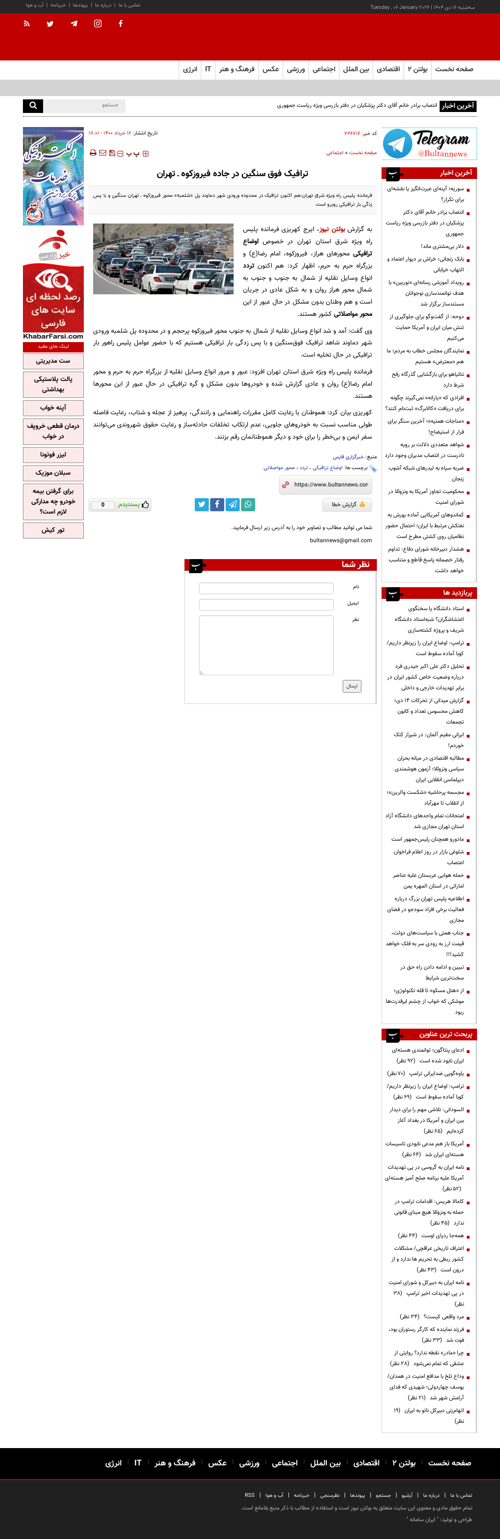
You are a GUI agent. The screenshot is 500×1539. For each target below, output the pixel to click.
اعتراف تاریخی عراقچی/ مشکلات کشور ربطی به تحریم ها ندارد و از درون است (427, 1259)
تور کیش (53, 530)
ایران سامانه (422, 1520)
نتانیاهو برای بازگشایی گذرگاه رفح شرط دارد (428, 379)
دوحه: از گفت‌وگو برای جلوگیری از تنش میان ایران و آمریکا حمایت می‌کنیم (427, 328)
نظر (355, 620)
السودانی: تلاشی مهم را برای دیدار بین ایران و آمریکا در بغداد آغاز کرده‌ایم (427, 1121)
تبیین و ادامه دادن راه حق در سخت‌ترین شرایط (432, 972)
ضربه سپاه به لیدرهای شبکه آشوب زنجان (426, 473)
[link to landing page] (430, 37)
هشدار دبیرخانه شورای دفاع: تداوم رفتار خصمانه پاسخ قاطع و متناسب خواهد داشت (426, 560)
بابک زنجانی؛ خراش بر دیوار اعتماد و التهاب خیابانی (425, 264)
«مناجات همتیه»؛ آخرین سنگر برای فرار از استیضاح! (426, 426)
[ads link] (429, 143)
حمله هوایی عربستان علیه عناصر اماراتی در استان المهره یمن (428, 880)
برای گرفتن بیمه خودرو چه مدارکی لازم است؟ (53, 501)
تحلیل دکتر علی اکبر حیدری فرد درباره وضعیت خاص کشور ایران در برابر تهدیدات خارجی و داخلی (425, 677)
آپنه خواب (53, 408)
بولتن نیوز (332, 229)
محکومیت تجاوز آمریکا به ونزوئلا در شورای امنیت (426, 497)
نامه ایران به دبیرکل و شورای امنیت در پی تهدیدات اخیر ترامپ (426, 1293)
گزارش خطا (348, 505)
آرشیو (407, 1496)
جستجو (383, 1496)
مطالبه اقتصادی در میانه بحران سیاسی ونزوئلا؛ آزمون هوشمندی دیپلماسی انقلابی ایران (429, 769)
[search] (33, 106)
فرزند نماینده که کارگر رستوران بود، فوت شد (426, 1335)
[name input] (266, 588)
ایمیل (353, 603)
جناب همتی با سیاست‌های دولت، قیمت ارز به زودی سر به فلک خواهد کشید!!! (425, 944)
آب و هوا (35, 5)
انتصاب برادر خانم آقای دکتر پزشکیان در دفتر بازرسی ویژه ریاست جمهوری (357, 105)
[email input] (266, 605)
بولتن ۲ (417, 69)
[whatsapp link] (248, 504)
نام (356, 587)
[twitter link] (202, 504)
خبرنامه (58, 5)
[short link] (331, 485)
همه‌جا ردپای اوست (431, 1236)
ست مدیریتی (53, 361)
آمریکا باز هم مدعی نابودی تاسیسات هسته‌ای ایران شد (424, 1149)
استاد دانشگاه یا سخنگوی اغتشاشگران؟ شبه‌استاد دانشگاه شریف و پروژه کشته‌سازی (429, 620)
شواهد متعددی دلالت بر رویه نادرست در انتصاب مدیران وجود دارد (424, 450)
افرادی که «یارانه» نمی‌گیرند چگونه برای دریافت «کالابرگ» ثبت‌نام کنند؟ (424, 403)
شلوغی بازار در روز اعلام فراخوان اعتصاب (429, 857)
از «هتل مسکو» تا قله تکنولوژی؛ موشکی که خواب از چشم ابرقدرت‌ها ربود (425, 1001)
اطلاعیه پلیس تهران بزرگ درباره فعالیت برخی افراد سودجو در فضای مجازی (425, 910)
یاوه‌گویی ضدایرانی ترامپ (425, 1073)
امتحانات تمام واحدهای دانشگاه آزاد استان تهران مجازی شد (424, 821)
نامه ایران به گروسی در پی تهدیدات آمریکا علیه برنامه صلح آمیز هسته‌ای (424, 1178)
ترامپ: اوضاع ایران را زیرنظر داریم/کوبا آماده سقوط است (425, 648)
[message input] (266, 645)
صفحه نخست (454, 69)
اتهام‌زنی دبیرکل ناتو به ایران (429, 1416)
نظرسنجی (329, 1496)
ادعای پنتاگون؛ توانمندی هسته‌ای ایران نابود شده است (428, 1055)
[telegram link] (233, 504)
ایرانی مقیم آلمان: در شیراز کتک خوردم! (429, 740)
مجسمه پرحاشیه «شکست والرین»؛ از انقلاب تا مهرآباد (425, 797)
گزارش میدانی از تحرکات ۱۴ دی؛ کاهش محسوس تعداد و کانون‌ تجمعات (429, 711)
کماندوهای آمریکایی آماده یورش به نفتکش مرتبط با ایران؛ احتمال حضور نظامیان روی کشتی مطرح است (424, 526)
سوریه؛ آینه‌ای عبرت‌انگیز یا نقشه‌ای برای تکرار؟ (425, 194)
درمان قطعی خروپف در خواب (53, 431)
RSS (250, 1496)
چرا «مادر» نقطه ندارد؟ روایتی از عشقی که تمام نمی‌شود (427, 1358)
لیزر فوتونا (53, 455)
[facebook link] (217, 504)
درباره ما (103, 5)
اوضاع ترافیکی (328, 468)
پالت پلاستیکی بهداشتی (53, 384)
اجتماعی (335, 153)
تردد (304, 468)
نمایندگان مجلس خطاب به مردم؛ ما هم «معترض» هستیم (425, 356)
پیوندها (80, 5)
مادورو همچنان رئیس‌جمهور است (427, 839)
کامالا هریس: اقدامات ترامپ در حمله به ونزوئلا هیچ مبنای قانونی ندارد (429, 1212)
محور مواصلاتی (279, 468)
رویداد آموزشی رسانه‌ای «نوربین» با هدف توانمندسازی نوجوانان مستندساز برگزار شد (426, 293)
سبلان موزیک (53, 473)
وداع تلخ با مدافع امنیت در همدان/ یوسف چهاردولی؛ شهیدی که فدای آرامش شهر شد (425, 1387)
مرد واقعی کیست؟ (432, 1317)
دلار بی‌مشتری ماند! (442, 246)
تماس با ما (129, 5)
